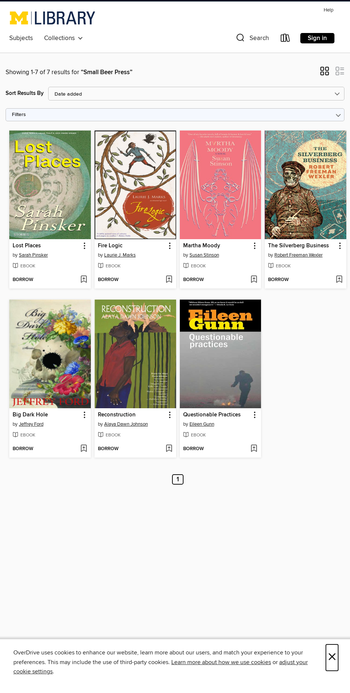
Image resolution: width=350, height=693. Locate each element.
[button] (251, 39)
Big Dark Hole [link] (30, 415)
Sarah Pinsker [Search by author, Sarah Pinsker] (33, 255)
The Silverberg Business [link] (298, 245)
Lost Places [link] (27, 245)
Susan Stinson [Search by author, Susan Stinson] (204, 255)
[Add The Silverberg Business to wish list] (339, 280)
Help (328, 10)
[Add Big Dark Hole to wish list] (83, 449)
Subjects (21, 38)
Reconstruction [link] (117, 415)
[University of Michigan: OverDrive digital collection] (52, 18)
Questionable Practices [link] (212, 415)
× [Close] (332, 657)
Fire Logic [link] (110, 245)
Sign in (317, 38)
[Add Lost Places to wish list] (83, 280)
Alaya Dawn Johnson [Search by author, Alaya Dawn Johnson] (126, 424)
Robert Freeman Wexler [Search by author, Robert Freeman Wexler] (298, 255)
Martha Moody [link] (201, 245)
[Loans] (285, 39)
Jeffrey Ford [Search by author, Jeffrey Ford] (31, 424)
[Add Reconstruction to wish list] (169, 449)
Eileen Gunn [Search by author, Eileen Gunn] (201, 424)
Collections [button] (63, 38)
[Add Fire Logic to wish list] (169, 280)
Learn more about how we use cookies (221, 662)
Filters (19, 115)
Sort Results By (25, 93)
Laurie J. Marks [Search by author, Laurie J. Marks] (120, 255)
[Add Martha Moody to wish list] (253, 280)
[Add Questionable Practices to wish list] (253, 449)
